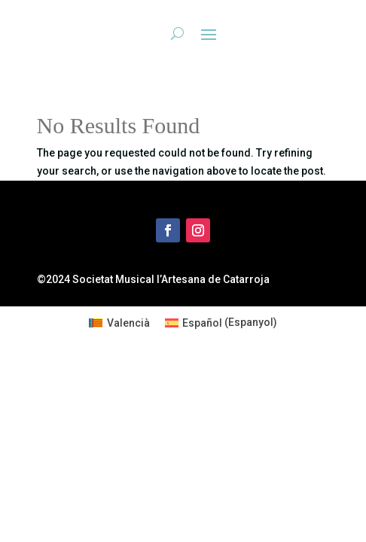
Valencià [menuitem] (128, 323)
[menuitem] (119, 322)
